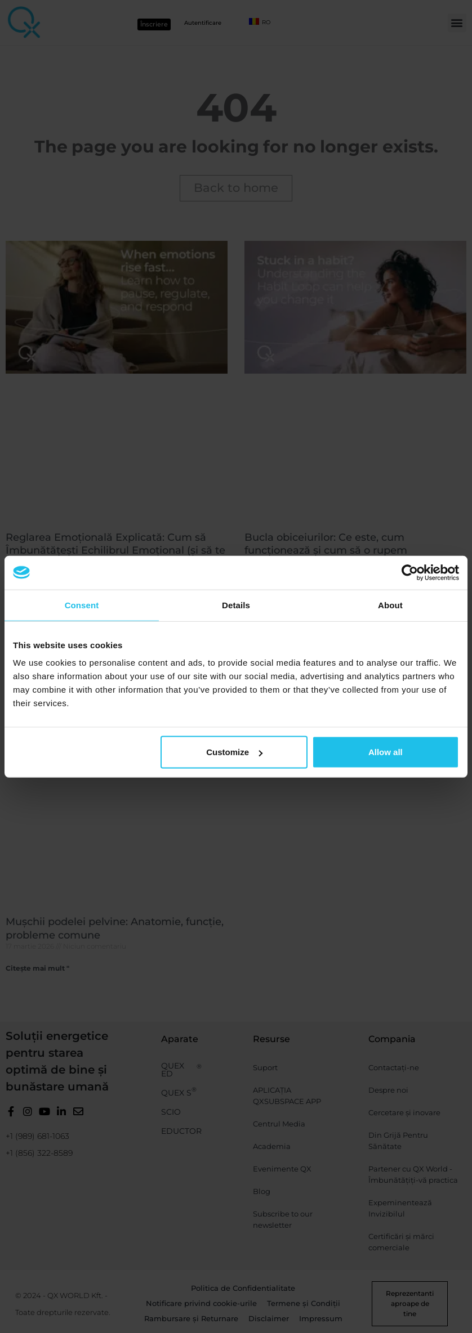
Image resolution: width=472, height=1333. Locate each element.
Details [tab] (236, 604)
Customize (234, 752)
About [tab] (390, 604)
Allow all (385, 752)
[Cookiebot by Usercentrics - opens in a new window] (409, 572)
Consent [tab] (82, 604)
